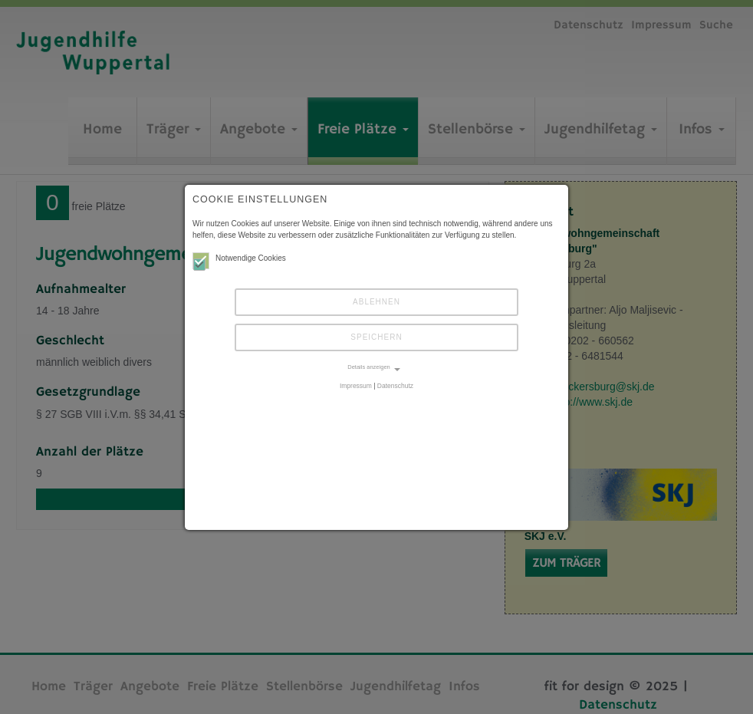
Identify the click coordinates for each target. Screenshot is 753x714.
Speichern (376, 337)
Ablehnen (376, 302)
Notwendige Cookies (239, 258)
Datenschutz (395, 386)
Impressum (356, 386)
